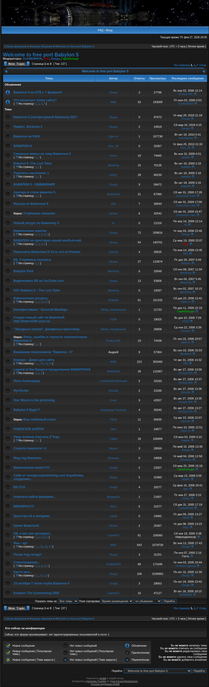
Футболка (21, 390)
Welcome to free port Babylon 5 (74, 46)
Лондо (55, 58)
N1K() (113, 174)
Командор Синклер (113, 409)
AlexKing (113, 165)
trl (113, 223)
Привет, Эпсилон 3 (28, 127)
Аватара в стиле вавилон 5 (34, 192)
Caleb (113, 438)
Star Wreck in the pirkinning (34, 400)
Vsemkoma (185, 137)
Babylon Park (23, 271)
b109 (113, 319)
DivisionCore (131, 681)
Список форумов (15, 46)
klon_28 (113, 146)
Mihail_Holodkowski (113, 309)
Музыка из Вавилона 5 (31, 204)
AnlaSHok (113, 194)
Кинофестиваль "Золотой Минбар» (41, 309)
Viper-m (113, 136)
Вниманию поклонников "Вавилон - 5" (43, 352)
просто (185, 342)
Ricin (113, 506)
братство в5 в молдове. (32, 516)
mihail (113, 516)
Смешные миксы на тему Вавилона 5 (42, 154)
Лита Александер (27, 381)
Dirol (113, 429)
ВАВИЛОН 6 (23, 146)
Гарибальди (70, 58)
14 (45, 363)
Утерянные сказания (39, 213)
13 (41, 363)
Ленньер (113, 458)
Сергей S (113, 535)
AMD (113, 102)
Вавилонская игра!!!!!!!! (32, 467)
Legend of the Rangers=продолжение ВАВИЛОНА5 (52, 369)
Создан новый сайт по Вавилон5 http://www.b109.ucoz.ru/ (39, 319)
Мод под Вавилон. (28, 458)
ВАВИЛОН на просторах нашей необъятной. (48, 240)
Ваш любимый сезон (39, 419)
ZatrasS (113, 251)
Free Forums (117, 681)
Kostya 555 (185, 94)
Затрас (113, 213)
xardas (185, 157)
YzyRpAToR (185, 103)
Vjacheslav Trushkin (96, 681)
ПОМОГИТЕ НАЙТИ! (29, 429)
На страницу (182, 65)
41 (41, 546)
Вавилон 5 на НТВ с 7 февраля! (38, 92)
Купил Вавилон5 (26, 525)
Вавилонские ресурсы (31, 298)
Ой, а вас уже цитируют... (33, 533)
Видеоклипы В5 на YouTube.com (39, 281)
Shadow (113, 300)
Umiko (185, 498)
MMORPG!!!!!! (24, 506)
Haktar (185, 440)
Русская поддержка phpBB (105, 684)
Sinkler (113, 525)
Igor (185, 488)
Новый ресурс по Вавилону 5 (36, 223)
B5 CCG (19, 487)
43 (50, 546)
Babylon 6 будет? (27, 410)
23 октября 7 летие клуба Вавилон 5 (41, 583)
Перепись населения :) (31, 173)
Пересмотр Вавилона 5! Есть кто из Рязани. (47, 252)
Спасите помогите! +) (30, 448)
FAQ (101, 30)
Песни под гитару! (28, 554)
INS (113, 203)
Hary (185, 527)
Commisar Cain (185, 195)
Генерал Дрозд (185, 565)
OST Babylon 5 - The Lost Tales (37, 290)
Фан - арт (21, 543)
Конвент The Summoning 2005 (36, 593)
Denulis (113, 390)
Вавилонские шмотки (30, 231)
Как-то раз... (23, 572)
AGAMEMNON (32, 58)
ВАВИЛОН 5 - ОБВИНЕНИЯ (34, 184)
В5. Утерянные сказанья (32, 260)
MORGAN (113, 371)
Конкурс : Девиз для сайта (34, 360)
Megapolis (113, 496)
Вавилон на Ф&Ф (27, 136)
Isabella (186, 166)
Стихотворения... (27, 562)
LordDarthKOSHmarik (113, 381)
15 (50, 363)
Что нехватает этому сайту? (35, 100)
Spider (185, 479)
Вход (109, 30)
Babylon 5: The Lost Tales (33, 163)
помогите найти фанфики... (35, 497)
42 (45, 546)
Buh (46, 58)
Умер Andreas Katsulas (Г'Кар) (36, 437)
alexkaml (185, 353)
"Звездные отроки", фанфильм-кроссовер (46, 329)
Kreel (113, 155)
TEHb (113, 419)
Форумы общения (40, 46)
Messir (113, 448)
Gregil (113, 184)
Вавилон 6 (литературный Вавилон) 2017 (45, 117)
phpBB (102, 678)
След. (203, 65)
